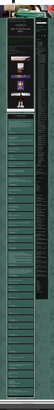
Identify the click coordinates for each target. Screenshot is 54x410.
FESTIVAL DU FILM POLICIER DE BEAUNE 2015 (42, 104)
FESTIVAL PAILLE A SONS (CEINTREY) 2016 (41, 133)
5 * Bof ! (38, 47)
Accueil (9, 4)
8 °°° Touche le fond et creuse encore (42, 51)
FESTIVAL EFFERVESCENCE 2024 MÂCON (42, 120)
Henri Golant (38, 191)
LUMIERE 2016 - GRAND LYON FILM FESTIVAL (42, 141)
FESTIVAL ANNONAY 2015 (41, 76)
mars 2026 (38, 286)
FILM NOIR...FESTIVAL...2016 (41, 137)
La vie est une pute (39, 167)
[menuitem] (9, 4)
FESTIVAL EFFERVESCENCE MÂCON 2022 (41, 126)
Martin (37, 238)
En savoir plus (38, 409)
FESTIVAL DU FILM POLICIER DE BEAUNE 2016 (42, 106)
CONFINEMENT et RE (40, 52)
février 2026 (38, 287)
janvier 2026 (38, 288)
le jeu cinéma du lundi (30, 110)
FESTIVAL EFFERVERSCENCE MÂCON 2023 (41, 116)
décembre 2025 (39, 289)
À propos (19, 4)
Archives (14, 4)
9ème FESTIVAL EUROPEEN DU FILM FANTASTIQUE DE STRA (42, 62)
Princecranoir (38, 255)
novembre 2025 (39, 290)
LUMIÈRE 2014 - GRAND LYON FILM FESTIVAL (42, 147)
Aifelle (37, 246)
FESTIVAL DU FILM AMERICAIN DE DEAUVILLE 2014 (42, 92)
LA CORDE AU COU (39, 228)
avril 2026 (38, 285)
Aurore (37, 269)
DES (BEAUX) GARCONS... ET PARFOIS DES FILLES (41, 158)
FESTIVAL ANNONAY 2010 (41, 69)
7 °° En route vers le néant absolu (41, 50)
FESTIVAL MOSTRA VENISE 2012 (42, 130)
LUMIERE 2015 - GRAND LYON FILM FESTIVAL (42, 139)
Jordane (12, 144)
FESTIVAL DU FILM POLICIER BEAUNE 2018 (41, 98)
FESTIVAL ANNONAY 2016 (41, 77)
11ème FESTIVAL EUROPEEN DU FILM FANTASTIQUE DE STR (42, 58)
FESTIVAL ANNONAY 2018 (41, 80)
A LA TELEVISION (40, 151)
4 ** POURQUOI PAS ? (40, 46)
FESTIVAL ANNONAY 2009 (41, 68)
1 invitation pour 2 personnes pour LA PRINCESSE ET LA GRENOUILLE (18, 21)
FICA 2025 (39, 136)
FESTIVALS (38, 54)
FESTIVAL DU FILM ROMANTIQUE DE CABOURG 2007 (42, 110)
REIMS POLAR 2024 (40, 149)
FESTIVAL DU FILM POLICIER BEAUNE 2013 (41, 96)
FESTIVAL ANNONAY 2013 (41, 73)
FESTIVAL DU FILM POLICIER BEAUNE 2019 (41, 100)
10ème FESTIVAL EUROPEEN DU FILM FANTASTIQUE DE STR (42, 56)
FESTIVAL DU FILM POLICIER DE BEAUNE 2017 (42, 108)
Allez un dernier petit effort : (20, 30)
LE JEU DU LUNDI (14, 110)
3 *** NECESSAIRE (39, 45)
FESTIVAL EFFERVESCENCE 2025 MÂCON (42, 122)
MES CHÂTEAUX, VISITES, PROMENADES (41, 164)
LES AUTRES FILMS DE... (41, 161)
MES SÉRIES (38, 168)
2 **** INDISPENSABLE (40, 44)
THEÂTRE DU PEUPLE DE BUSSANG (41, 169)
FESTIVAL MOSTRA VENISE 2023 (42, 131)
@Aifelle (37, 242)
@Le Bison (37, 260)
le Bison (37, 274)
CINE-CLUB (39, 154)
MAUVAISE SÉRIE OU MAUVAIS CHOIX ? (41, 204)
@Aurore (37, 264)
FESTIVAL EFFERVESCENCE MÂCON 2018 (41, 124)
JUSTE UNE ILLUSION (39, 231)
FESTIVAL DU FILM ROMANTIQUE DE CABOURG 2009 (42, 112)
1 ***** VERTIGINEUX (40, 43)
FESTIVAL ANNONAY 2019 (41, 81)
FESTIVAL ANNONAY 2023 (41, 85)
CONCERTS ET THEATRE (41, 155)
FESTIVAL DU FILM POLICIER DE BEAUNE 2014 (42, 102)
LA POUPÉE (38, 221)
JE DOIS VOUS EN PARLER (40, 150)
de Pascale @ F (13, 211)
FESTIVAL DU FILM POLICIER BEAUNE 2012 (41, 94)
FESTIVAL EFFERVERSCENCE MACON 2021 (41, 114)
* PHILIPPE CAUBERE (40, 42)
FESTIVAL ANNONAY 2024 (41, 86)
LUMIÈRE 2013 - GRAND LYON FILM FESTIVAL (42, 145)
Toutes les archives (39, 295)
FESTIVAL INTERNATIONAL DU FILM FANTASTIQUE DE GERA (42, 128)
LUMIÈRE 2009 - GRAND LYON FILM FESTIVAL (42, 143)
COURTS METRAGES (39, 53)
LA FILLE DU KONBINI (39, 215)
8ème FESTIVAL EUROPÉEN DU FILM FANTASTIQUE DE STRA (42, 60)
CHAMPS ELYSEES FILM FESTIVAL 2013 (42, 64)
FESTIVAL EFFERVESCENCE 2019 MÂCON (42, 118)
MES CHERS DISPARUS (41, 162)
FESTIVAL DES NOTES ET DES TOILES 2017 (42, 89)
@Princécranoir (38, 250)
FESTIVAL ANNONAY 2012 (41, 72)
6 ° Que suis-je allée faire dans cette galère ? (41, 49)
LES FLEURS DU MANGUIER (40, 218)
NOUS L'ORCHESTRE (39, 201)
